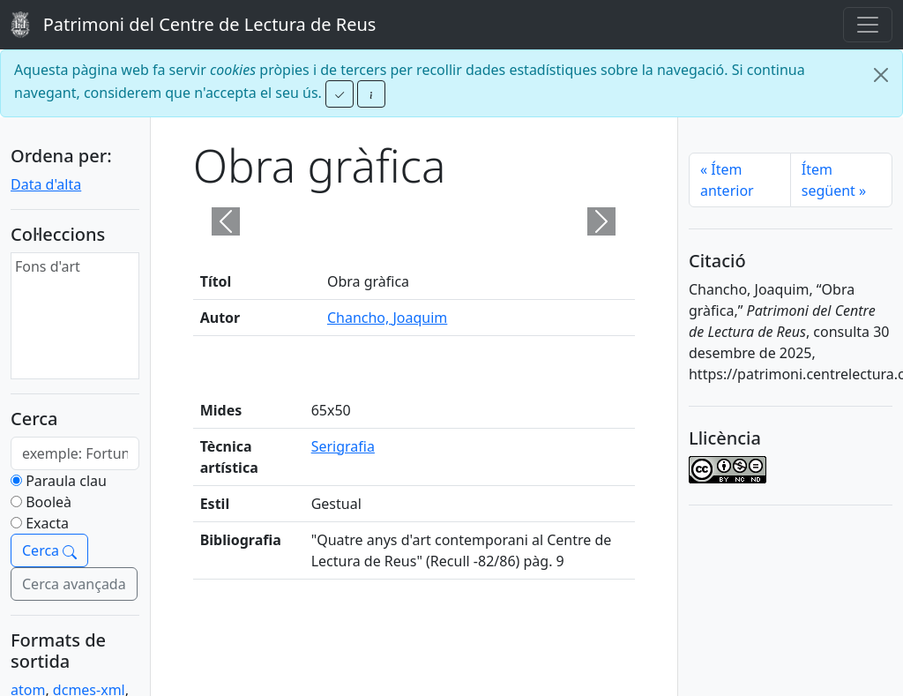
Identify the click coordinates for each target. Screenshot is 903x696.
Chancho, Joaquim (387, 317)
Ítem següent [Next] (834, 180)
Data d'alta (46, 184)
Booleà (48, 502)
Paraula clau (66, 480)
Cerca (49, 550)
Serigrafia (343, 446)
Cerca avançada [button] (74, 584)
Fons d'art (47, 266)
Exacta (47, 523)
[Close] (881, 75)
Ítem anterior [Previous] (727, 180)
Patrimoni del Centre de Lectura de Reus (193, 24)
